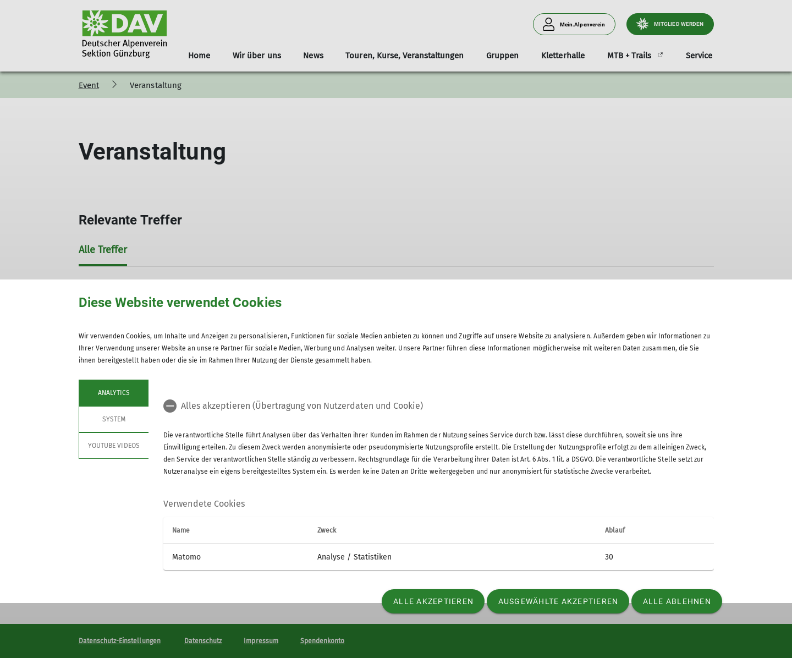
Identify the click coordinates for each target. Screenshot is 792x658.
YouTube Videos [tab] (114, 445)
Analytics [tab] (113, 393)
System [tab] (113, 419)
